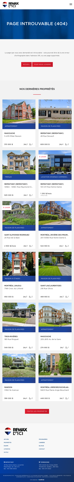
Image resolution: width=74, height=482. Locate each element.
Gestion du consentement (50, 476)
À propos (7, 449)
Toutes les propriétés (37, 411)
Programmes (43, 439)
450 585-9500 (12, 468)
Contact (42, 449)
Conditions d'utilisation (34, 476)
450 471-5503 (46, 468)
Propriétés (7, 442)
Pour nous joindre (42, 64)
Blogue (41, 445)
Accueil (26, 64)
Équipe (6, 445)
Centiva (41, 479)
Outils (6, 452)
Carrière (42, 442)
